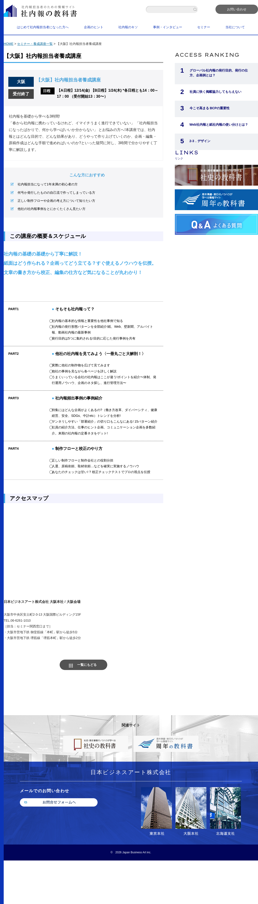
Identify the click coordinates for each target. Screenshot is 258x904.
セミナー (203, 27)
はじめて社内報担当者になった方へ (43, 27)
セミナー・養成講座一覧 (35, 44)
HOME (8, 44)
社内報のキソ (128, 27)
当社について (235, 27)
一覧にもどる (87, 665)
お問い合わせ (236, 9)
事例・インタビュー (167, 27)
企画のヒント (93, 27)
